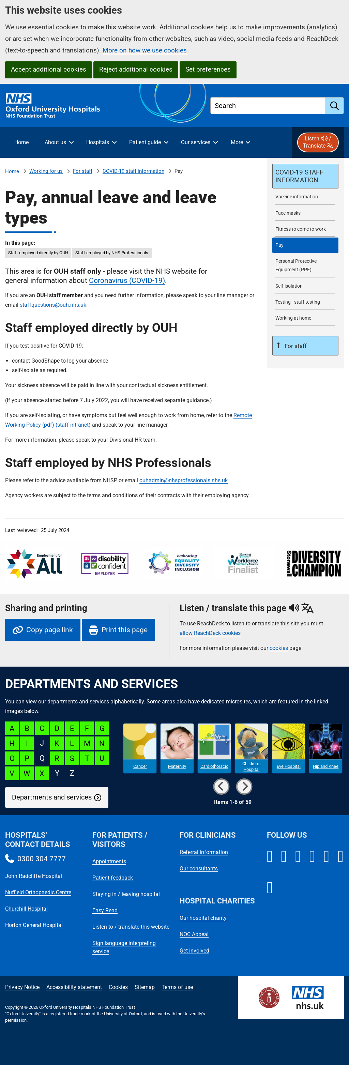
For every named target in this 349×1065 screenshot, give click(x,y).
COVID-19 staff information (133, 171)
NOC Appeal (194, 934)
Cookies (118, 987)
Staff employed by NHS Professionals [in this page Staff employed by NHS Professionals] (111, 252)
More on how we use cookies (145, 50)
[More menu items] (240, 142)
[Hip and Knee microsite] (326, 748)
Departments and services (52, 797)
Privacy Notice (22, 987)
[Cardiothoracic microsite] (214, 748)
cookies (279, 648)
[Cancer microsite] (140, 748)
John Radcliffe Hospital (33, 876)
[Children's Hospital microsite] (251, 748)
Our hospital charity (203, 918)
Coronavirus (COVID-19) (127, 280)
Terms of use (177, 987)
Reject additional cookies (135, 69)
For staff (82, 171)
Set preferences (208, 69)
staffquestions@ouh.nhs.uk (53, 305)
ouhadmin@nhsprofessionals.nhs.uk (183, 480)
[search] (334, 105)
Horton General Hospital (34, 925)
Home (12, 171)
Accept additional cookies (48, 69)
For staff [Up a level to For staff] (295, 346)
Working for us (46, 171)
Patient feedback (112, 877)
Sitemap (145, 987)
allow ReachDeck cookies (210, 633)
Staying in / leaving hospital (126, 894)
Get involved (194, 950)
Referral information (204, 852)
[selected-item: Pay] (305, 245)
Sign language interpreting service (124, 947)
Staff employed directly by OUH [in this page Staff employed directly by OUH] (38, 252)
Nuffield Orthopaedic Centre (38, 892)
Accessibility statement (74, 987)
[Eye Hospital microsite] (288, 748)
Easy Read (105, 910)
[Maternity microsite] (177, 748)
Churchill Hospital (26, 909)
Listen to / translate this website (130, 927)
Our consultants (199, 868)
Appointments (109, 861)
